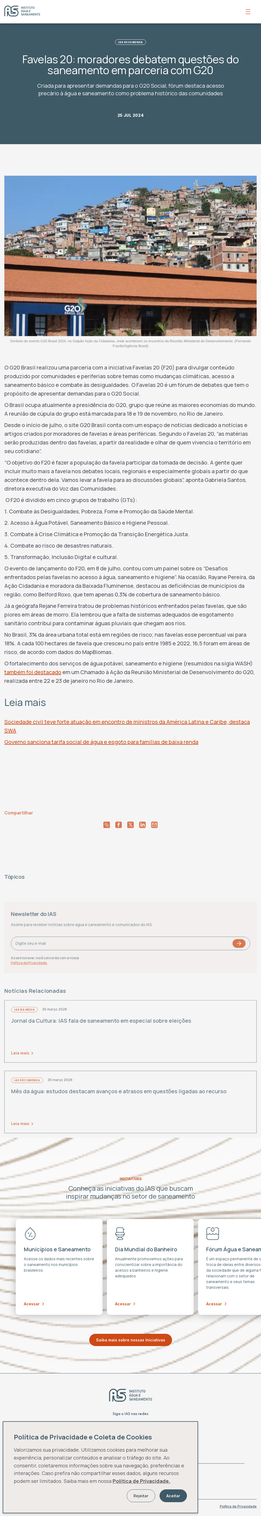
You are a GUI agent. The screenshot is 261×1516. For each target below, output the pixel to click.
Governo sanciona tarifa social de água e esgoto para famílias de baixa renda (101, 742)
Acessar (34, 1304)
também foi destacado (32, 672)
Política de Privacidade (238, 1506)
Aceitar (173, 1495)
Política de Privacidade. (141, 1481)
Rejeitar (140, 1495)
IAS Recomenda (130, 42)
